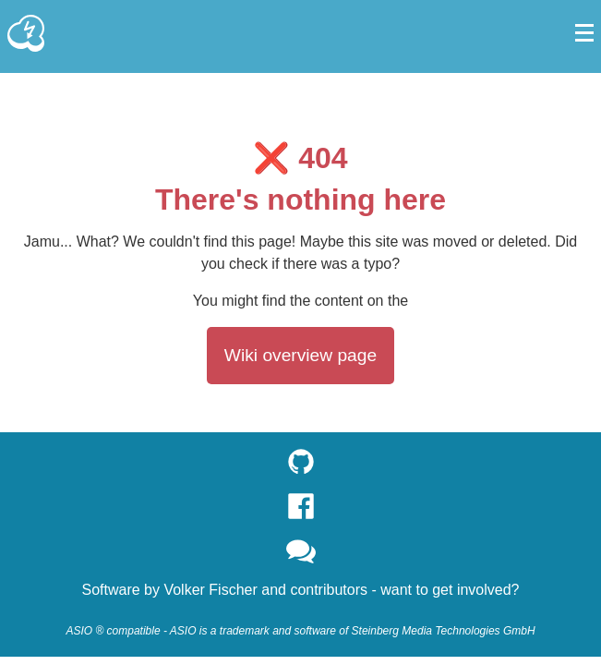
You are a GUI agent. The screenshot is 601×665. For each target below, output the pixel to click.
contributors (328, 590)
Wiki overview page (300, 355)
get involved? (475, 590)
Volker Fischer (210, 590)
